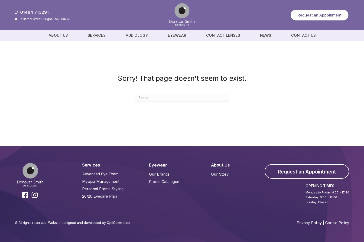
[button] (319, 15)
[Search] (182, 97)
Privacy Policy (309, 222)
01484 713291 (32, 12)
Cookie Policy (337, 222)
